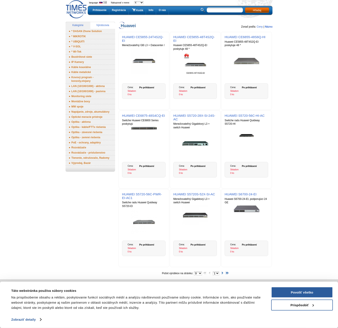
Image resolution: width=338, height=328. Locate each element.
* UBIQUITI (77, 41)
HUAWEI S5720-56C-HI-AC (244, 115)
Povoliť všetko (302, 292)
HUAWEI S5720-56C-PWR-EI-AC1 (142, 196)
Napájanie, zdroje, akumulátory (90, 111)
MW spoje (77, 106)
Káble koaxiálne (81, 67)
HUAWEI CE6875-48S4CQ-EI (143, 115)
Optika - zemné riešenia (85, 137)
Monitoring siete (81, 96)
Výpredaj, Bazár (81, 163)
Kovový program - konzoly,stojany (82, 79)
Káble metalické (81, 72)
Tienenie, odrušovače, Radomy (90, 157)
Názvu (268, 26)
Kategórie (77, 25)
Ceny (260, 26)
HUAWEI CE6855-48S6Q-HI (245, 37)
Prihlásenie (99, 10)
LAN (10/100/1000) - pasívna (88, 91)
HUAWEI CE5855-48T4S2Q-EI (194, 38)
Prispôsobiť (302, 305)
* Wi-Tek (76, 51)
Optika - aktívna (81, 121)
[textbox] (225, 10)
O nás (162, 10)
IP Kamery (77, 62)
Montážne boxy (80, 101)
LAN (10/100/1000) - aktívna (88, 86)
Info (151, 10)
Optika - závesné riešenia (86, 132)
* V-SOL (76, 46)
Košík (137, 10)
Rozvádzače (78, 147)
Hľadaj (257, 10)
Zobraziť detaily (23, 319)
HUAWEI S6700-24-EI (241, 194)
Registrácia (119, 10)
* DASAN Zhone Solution (86, 31)
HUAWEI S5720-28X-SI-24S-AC (194, 117)
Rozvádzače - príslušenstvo (88, 152)
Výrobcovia (102, 25)
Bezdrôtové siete (81, 56)
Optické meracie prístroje (86, 116)
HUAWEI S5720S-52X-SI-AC (194, 194)
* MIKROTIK (78, 36)
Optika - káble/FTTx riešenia (88, 127)
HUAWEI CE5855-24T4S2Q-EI (142, 38)
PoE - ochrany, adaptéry (86, 142)
